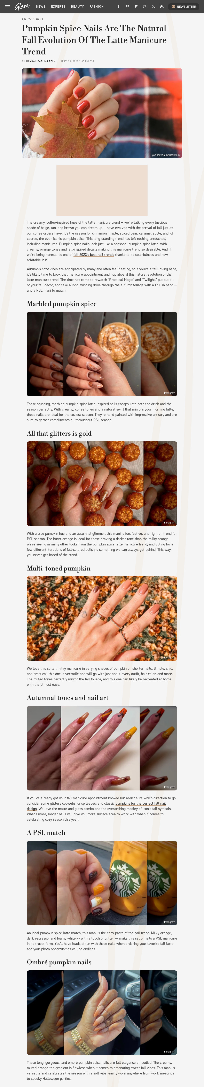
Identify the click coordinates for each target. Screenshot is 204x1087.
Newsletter (183, 6)
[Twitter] (153, 8)
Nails (40, 19)
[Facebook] (119, 8)
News (41, 6)
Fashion (96, 6)
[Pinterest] (127, 8)
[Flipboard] (136, 8)
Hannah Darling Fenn (41, 61)
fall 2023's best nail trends (93, 254)
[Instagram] (144, 8)
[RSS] (162, 8)
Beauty (77, 6)
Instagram (169, 393)
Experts (58, 6)
